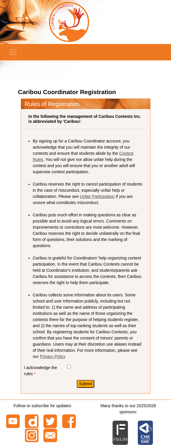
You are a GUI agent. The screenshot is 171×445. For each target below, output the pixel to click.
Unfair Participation (97, 196)
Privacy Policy (53, 356)
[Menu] (13, 52)
